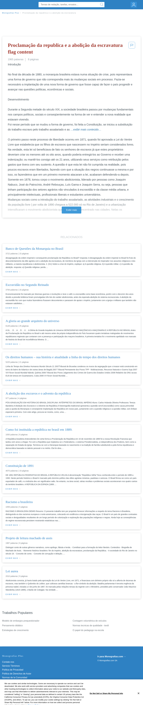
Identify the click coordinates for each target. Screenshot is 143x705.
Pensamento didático (12, 625)
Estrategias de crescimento (15, 630)
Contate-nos (8, 662)
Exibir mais (71, 210)
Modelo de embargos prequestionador (20, 621)
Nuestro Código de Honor (14, 681)
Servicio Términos (11, 666)
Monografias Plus (10, 13)
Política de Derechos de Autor (16, 673)
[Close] (138, 702)
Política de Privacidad (12, 670)
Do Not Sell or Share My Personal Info (21, 685)
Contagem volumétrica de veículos (89, 621)
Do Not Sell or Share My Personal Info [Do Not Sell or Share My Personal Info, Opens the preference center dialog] (106, 702)
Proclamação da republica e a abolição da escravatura (49, 13)
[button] (131, 49)
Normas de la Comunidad (14, 677)
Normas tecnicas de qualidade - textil (91, 625)
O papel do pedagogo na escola (88, 630)
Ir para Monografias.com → (111, 656)
